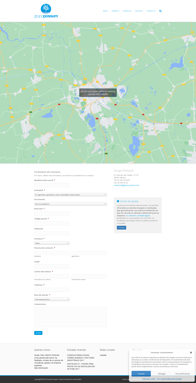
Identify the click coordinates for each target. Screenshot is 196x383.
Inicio (105, 11)
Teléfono (39, 285)
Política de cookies (149, 379)
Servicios (127, 11)
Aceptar (141, 373)
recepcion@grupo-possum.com (126, 185)
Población (38, 229)
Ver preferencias (182, 373)
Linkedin (103, 355)
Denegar (162, 373)
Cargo (37, 261)
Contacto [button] (121, 228)
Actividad (39, 190)
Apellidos (75, 256)
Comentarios (40, 304)
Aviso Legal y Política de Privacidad (169, 379)
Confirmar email (79, 279)
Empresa (115, 11)
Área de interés (42, 295)
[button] (191, 352)
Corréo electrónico (43, 271)
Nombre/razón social (44, 180)
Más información (41, 368)
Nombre (37, 256)
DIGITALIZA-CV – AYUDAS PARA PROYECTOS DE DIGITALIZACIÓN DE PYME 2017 (81, 366)
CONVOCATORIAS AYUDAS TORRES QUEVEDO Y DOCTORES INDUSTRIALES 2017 (80, 357)
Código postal (41, 219)
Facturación (39, 199)
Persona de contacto (44, 248)
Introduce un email (42, 279)
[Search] (159, 11)
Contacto (151, 11)
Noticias (139, 11)
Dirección (39, 209)
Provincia (39, 239)
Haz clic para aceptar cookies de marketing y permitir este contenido (98, 92)
